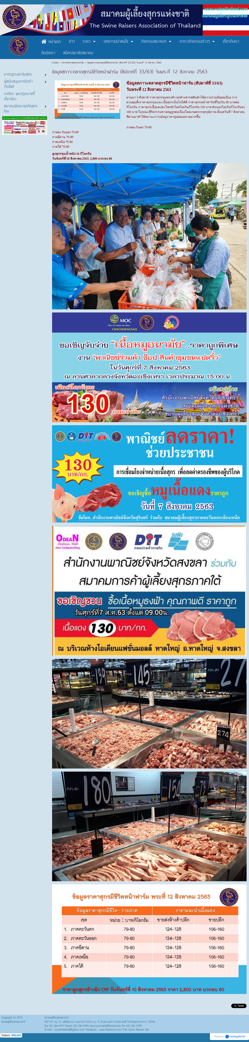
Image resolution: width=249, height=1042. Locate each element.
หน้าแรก (56, 63)
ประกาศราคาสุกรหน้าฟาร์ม (73, 63)
